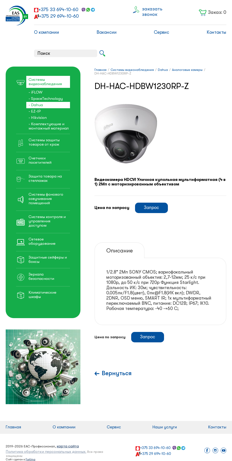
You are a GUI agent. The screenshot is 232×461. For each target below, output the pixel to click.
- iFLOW (35, 92)
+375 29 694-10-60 (59, 16)
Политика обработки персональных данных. (46, 451)
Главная (13, 427)
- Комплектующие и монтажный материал (49, 126)
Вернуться (117, 373)
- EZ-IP (35, 111)
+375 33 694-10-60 (58, 9)
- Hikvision (38, 117)
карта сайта (68, 446)
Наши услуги (164, 427)
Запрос (151, 207)
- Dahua (36, 105)
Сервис (161, 32)
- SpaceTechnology (46, 98)
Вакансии (107, 32)
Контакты (216, 32)
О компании (46, 32)
